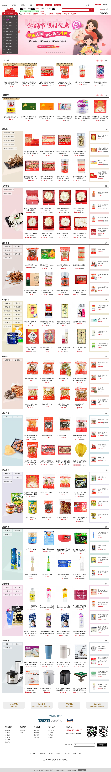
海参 (53, 8)
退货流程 (36, 732)
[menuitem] (8, 5)
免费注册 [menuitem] (105, 4)
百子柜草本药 (23, 11)
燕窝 (21, 8)
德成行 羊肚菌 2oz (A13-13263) (103, 434)
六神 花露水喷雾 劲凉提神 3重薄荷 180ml (103, 535)
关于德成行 (51, 730)
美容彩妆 (9, 43)
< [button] (97, 61)
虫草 (25, 8)
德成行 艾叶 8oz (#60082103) (103, 389)
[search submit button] (91, 10)
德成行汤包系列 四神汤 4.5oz (103, 276)
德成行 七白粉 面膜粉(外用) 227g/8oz (103, 604)
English (75, 753)
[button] (15, 14)
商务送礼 (7, 740)
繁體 (80, 753)
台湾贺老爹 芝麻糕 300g (103, 516)
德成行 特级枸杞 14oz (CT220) (103, 446)
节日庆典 (9, 52)
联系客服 (36, 737)
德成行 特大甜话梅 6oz (103, 490)
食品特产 (9, 37)
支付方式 (7, 732)
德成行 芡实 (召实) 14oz (103, 364)
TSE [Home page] (10, 10)
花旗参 (33, 8)
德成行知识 (104, 14)
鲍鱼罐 (42, 8)
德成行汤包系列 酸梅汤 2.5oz (103, 263)
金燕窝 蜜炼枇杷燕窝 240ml (103, 194)
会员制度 (7, 735)
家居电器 (9, 46)
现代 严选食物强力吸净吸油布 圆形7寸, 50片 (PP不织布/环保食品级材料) (103, 661)
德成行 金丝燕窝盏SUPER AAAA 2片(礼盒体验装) (103, 232)
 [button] (16, 16)
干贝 (46, 8)
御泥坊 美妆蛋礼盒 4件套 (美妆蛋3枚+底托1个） (103, 617)
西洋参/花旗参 (10, 17)
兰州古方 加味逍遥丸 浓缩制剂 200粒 (103, 345)
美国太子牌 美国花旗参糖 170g (103, 137)
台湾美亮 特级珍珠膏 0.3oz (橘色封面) (103, 591)
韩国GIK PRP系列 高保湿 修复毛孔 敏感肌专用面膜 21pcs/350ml (103, 630)
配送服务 (22, 732)
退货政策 (36, 730)
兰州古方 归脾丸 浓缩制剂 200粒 (103, 307)
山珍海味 (9, 34)
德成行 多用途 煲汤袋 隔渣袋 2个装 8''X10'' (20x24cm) (103, 674)
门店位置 (50, 753)
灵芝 (29, 8)
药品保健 (9, 25)
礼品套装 (9, 49)
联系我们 (50, 735)
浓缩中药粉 (31, 11)
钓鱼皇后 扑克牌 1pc (103, 547)
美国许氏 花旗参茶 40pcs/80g (103, 162)
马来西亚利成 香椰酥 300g (103, 503)
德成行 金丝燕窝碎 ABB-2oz (103, 206)
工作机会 (50, 732)
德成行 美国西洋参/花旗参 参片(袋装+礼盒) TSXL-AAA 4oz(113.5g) (103, 175)
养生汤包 (42, 11)
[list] (39, 10)
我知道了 (82, 770)
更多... (106, 60)
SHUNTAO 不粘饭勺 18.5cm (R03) (103, 686)
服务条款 (67, 753)
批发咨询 (7, 742)
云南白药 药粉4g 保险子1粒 (103, 333)
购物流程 (7, 730)
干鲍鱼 (38, 8)
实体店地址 (51, 737)
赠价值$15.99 (25, 64)
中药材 (8, 28)
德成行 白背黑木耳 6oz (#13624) (103, 459)
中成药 (37, 11)
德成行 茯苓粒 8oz (103, 251)
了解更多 (74, 770)
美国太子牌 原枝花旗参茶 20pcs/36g (103, 149)
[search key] (75, 10)
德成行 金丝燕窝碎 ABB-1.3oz (103, 219)
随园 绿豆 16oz (103, 478)
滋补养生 (9, 23)
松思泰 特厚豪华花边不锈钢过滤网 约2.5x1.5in (103, 560)
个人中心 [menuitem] (87, 5)
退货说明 (36, 735)
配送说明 (22, 730)
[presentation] (55, 35)
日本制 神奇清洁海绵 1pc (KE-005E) (103, 572)
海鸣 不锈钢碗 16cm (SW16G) (103, 648)
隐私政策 (59, 753)
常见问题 (7, 737)
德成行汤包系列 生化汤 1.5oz (103, 288)
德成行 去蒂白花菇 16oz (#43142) (103, 421)
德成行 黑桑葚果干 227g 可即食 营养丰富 (103, 402)
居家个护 (9, 40)
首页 (20, 14)
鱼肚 (50, 8)
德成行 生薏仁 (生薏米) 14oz (103, 377)
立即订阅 (101, 745)
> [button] (101, 61)
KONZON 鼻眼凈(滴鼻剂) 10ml (103, 320)
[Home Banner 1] (55, 35)
